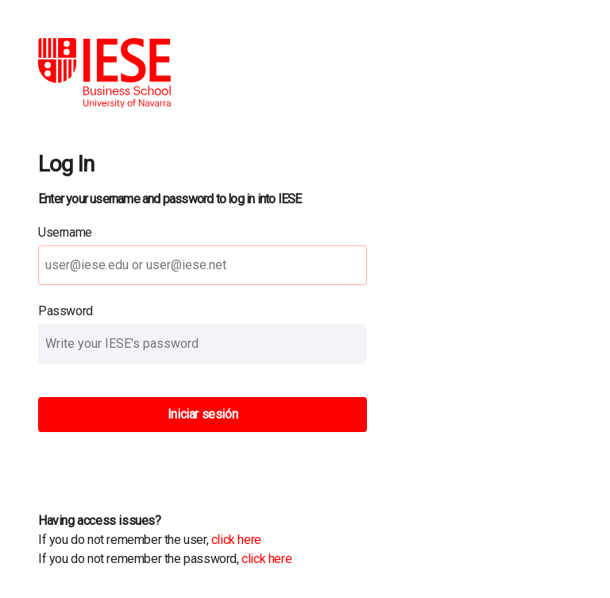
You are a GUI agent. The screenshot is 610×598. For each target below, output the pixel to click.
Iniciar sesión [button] (202, 414)
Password (65, 310)
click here (236, 539)
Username (65, 232)
